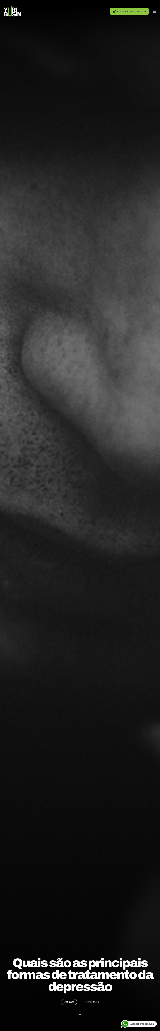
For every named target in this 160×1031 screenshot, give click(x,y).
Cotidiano (69, 1002)
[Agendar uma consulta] (139, 1024)
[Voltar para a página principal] (12, 11)
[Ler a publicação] (80, 1014)
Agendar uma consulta (129, 11)
